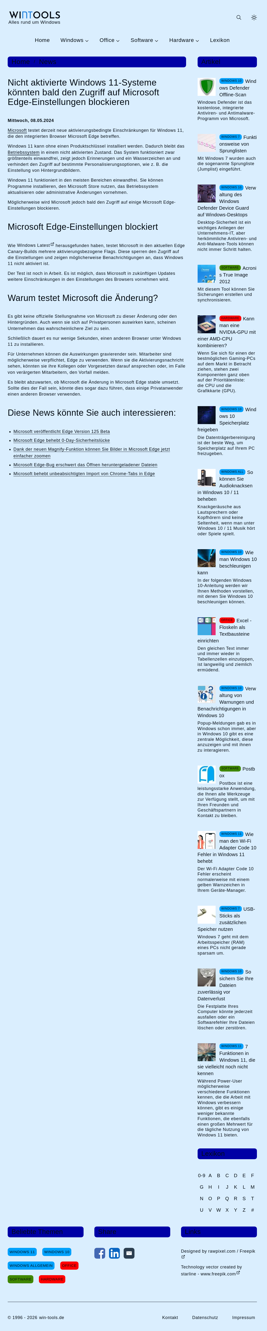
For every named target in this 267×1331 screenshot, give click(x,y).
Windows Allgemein (31, 1265)
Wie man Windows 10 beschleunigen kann (227, 562)
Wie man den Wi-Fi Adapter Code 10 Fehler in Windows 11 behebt (227, 848)
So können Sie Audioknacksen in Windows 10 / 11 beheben (225, 486)
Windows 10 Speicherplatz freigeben (227, 419)
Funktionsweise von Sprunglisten (238, 144)
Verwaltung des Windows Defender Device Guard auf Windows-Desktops (227, 201)
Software (142, 40)
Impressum (243, 1317)
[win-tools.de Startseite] (34, 17)
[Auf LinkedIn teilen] (114, 1254)
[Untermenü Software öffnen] (155, 40)
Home (42, 40)
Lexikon (220, 40)
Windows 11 (22, 1252)
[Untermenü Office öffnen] (117, 40)
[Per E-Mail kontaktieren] (129, 1254)
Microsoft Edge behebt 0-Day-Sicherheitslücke (61, 440)
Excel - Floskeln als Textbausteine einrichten (225, 630)
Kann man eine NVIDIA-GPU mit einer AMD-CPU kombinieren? (227, 332)
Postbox (237, 772)
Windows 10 (56, 1252)
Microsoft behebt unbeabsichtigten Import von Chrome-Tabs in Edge (84, 473)
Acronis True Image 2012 (237, 274)
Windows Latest (33, 245)
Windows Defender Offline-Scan (237, 88)
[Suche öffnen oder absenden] (238, 17)
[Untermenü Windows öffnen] (86, 40)
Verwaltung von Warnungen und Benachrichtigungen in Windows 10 (227, 702)
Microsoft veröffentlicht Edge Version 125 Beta (61, 431)
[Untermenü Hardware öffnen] (196, 40)
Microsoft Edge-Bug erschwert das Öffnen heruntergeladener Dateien (85, 464)
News (47, 61)
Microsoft (17, 130)
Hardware (181, 40)
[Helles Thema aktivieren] (254, 17)
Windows (72, 40)
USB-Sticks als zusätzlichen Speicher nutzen (226, 919)
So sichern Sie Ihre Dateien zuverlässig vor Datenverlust (226, 985)
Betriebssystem (24, 152)
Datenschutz (205, 1317)
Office (107, 40)
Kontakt (170, 1317)
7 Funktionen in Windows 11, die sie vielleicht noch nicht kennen (226, 1060)
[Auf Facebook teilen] (99, 1254)
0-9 (202, 1175)
